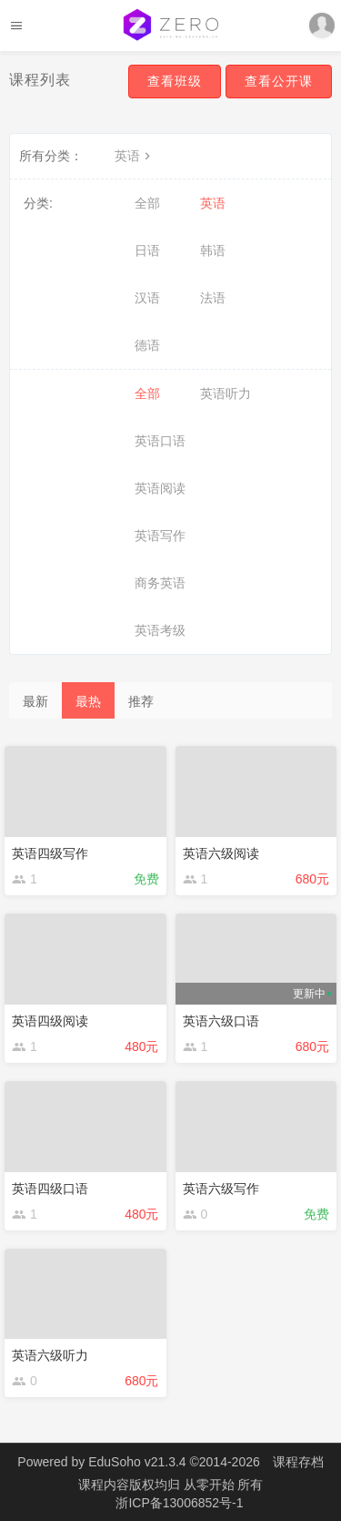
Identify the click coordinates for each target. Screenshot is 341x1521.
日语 (147, 250)
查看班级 (174, 81)
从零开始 (211, 1484)
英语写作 (160, 535)
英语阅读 (160, 488)
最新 (35, 701)
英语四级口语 (50, 1188)
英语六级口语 (221, 1021)
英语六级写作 (221, 1188)
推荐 (141, 701)
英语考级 (160, 630)
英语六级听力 (50, 1355)
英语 (135, 155)
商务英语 (160, 583)
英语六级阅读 (221, 853)
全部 (147, 203)
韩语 (213, 250)
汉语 (147, 298)
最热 (88, 701)
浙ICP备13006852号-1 (179, 1502)
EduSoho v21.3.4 (137, 1462)
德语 (147, 345)
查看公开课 (279, 81)
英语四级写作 (50, 853)
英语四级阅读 (50, 1021)
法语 (213, 298)
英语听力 (225, 393)
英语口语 (160, 441)
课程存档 (298, 1462)
